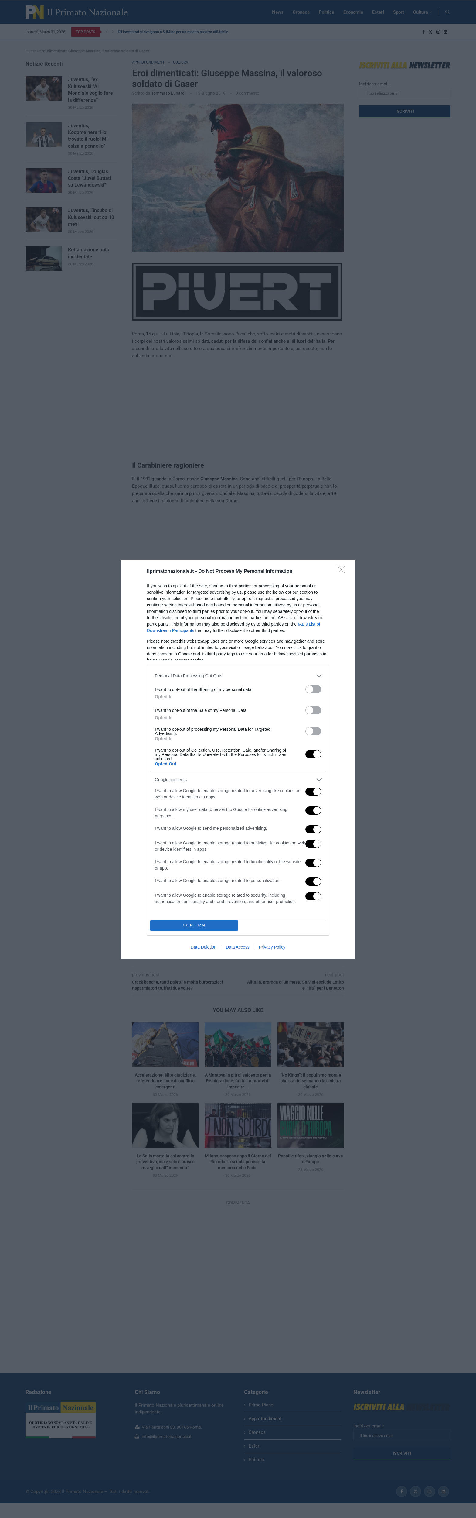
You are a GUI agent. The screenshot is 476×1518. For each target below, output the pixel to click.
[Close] (343, 571)
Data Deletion (203, 947)
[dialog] (238, 759)
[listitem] (238, 676)
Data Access (238, 947)
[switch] (313, 689)
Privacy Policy (272, 947)
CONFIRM (194, 925)
